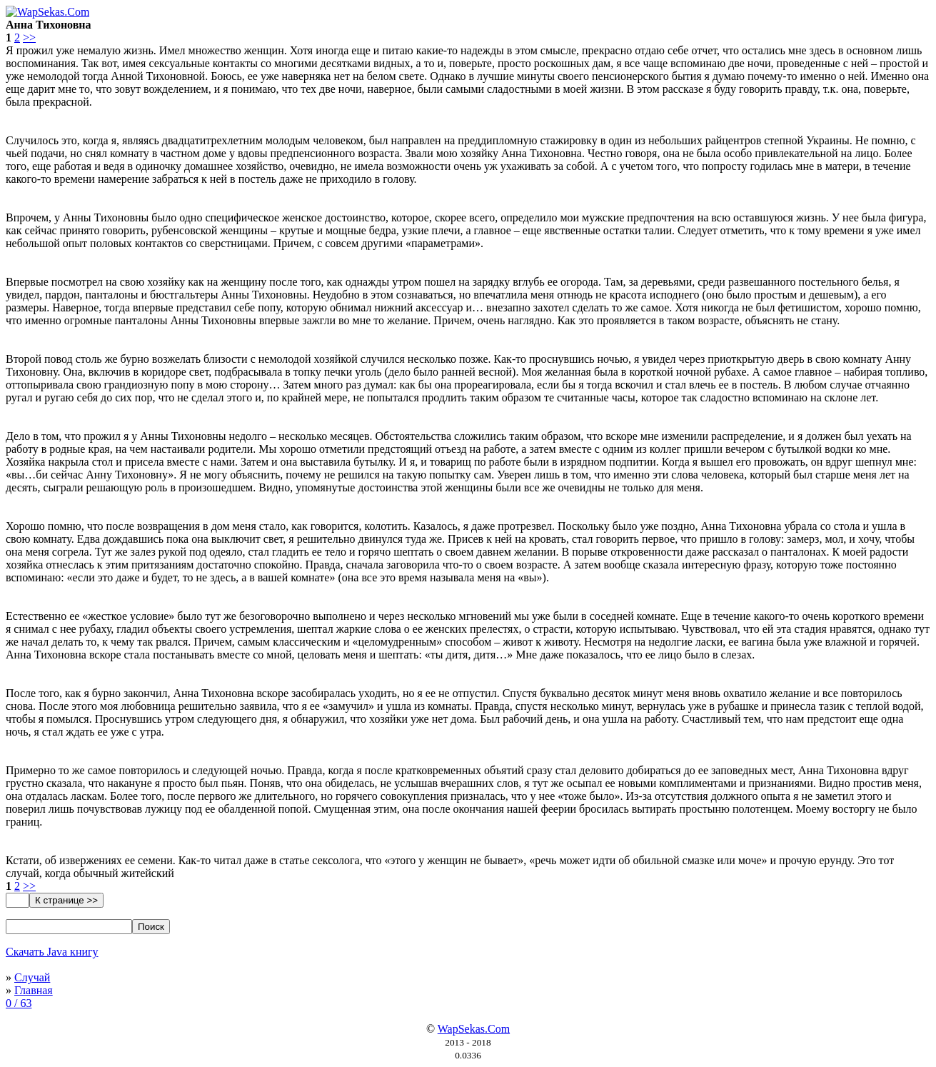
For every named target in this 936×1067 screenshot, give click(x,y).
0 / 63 (18, 1003)
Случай (32, 977)
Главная (33, 990)
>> (29, 37)
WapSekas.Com (474, 1029)
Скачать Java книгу (52, 952)
